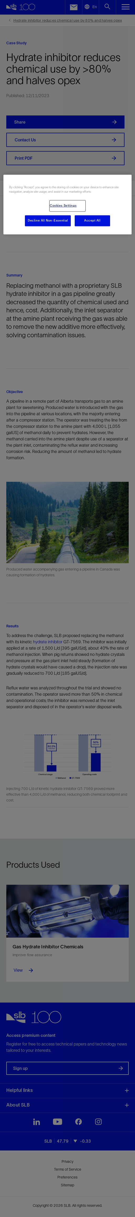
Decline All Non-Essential (48, 220)
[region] (67, 205)
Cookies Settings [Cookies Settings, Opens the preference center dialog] (63, 205)
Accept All (92, 220)
